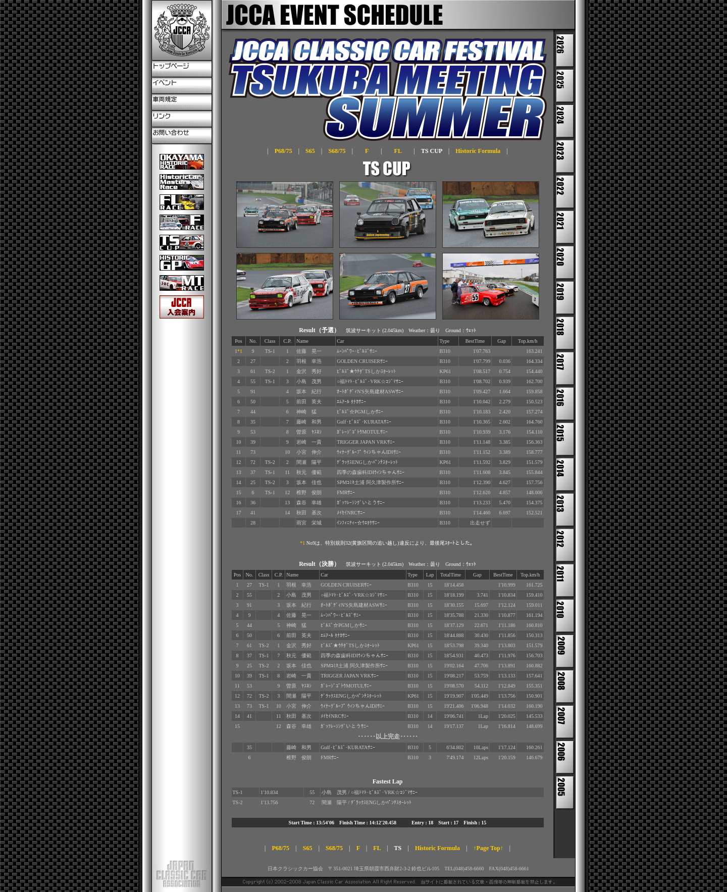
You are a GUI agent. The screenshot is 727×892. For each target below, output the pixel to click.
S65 (310, 150)
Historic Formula (477, 150)
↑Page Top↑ (488, 848)
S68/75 (336, 150)
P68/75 (283, 150)
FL (398, 150)
